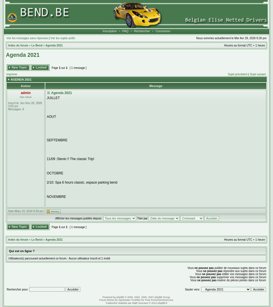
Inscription (110, 31)
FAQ (125, 31)
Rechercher (142, 31)
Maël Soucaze (140, 303)
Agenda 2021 (54, 45)
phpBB (120, 297)
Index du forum (18, 45)
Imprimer (11, 74)
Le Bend (36, 45)
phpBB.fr (162, 303)
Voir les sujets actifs (62, 38)
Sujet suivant (258, 74)
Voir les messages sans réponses (27, 38)
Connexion (163, 31)
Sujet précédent (238, 74)
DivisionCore (166, 300)
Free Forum (151, 300)
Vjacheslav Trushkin (129, 300)
